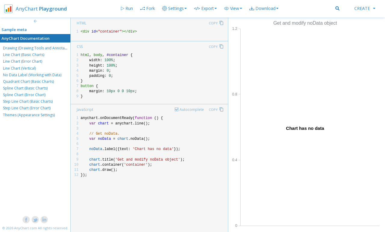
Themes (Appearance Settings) (29, 115)
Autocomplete (192, 109)
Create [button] (364, 8)
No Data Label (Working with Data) (32, 74)
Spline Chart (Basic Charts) (25, 88)
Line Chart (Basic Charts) (23, 54)
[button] (233, 8)
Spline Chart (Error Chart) (24, 94)
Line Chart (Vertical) (19, 68)
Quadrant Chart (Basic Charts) (28, 81)
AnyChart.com (25, 228)
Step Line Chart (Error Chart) (27, 108)
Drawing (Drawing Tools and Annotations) (38, 48)
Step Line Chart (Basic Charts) (28, 101)
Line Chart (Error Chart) (22, 61)
